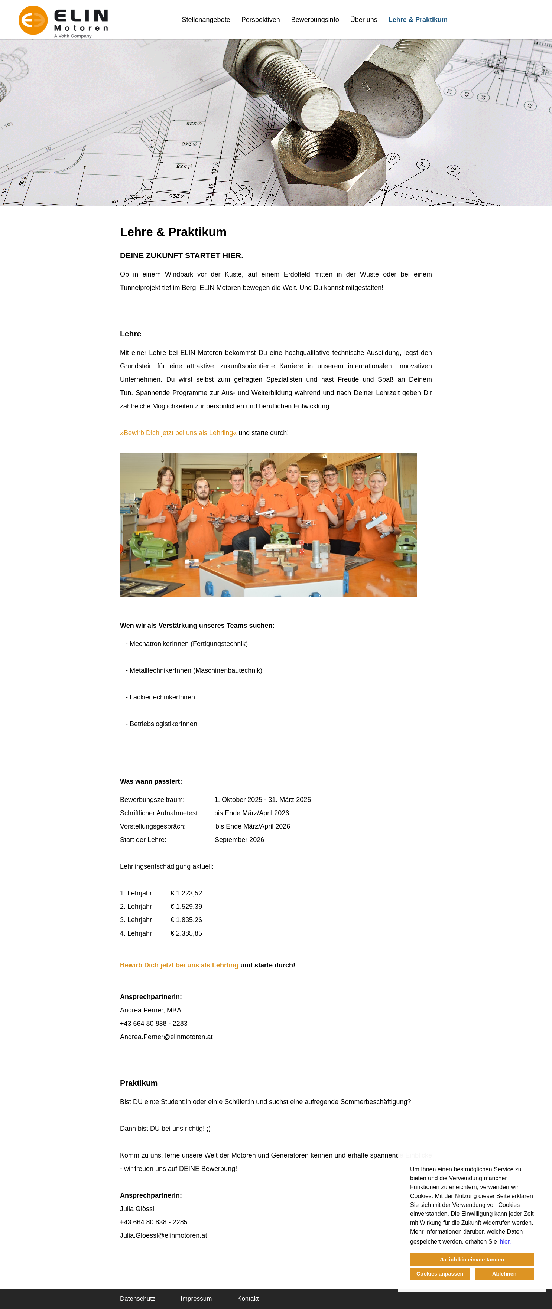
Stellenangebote (206, 19)
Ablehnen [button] (504, 1274)
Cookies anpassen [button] (439, 1274)
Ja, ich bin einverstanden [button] (472, 1260)
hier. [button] (505, 1241)
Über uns (363, 19)
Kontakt (248, 1298)
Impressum (196, 1298)
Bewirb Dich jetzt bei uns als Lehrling (178, 433)
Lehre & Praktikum (418, 19)
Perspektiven (260, 19)
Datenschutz (137, 1298)
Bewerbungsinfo (315, 19)
